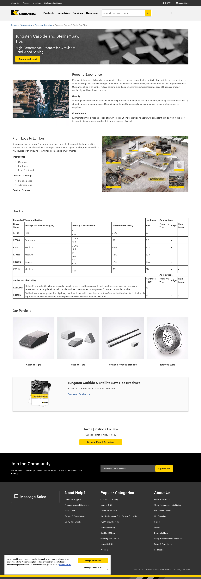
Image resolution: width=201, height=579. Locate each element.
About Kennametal (162, 499)
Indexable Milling (107, 527)
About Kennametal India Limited (167, 504)
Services (78, 13)
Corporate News (161, 532)
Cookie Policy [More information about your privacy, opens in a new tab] (65, 564)
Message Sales (182, 3)
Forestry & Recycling (43, 25)
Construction (26, 25)
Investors (37, 3)
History (157, 521)
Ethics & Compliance (163, 544)
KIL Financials (160, 516)
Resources (92, 13)
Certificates (159, 549)
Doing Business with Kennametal (168, 538)
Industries (64, 13)
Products (48, 13)
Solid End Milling (107, 532)
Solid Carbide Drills (108, 510)
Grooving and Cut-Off (109, 538)
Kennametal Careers (162, 510)
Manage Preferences (93, 567)
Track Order (70, 510)
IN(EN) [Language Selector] (166, 3)
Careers (26, 3)
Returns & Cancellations (75, 516)
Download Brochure (78, 394)
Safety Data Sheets (73, 521)
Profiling (104, 549)
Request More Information (100, 442)
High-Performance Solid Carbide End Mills (118, 516)
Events (157, 527)
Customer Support (73, 499)
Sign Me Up (164, 468)
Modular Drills (106, 504)
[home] (23, 14)
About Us (15, 3)
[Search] (148, 13)
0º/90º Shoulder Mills (109, 521)
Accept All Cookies (93, 560)
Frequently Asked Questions (77, 504)
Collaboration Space (53, 3)
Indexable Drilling (107, 544)
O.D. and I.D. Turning (109, 499)
